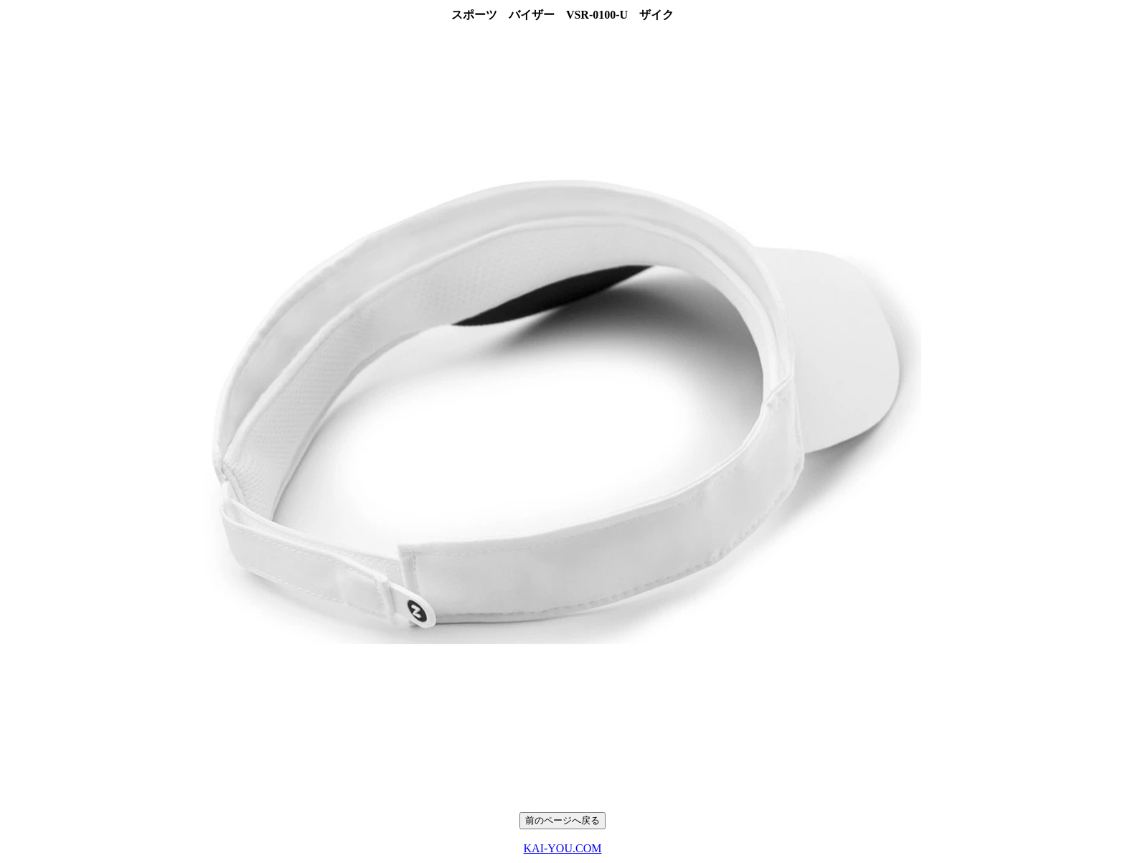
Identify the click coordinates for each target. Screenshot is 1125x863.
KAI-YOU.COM (563, 848)
